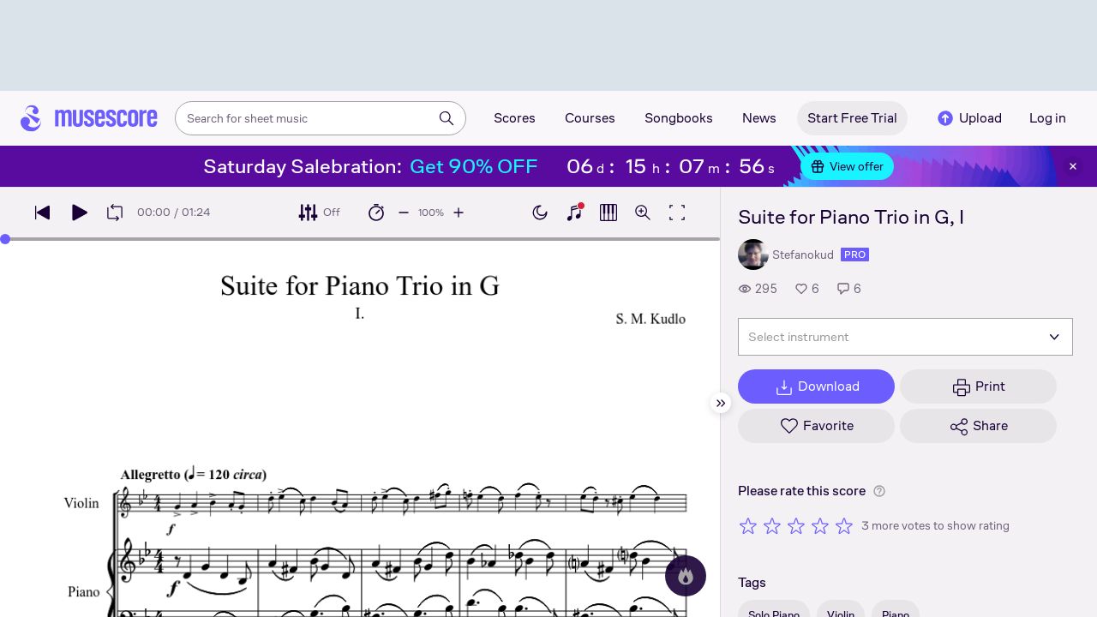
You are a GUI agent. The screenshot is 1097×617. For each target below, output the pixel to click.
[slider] (360, 239)
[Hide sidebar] (720, 402)
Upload (968, 118)
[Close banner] (1073, 166)
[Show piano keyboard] (574, 212)
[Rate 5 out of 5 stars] (844, 525)
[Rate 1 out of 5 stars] (748, 525)
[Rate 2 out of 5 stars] (772, 525)
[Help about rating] (879, 491)
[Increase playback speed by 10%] (458, 212)
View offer (847, 166)
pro (855, 255)
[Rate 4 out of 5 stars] (820, 525)
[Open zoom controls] (643, 212)
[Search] (446, 118)
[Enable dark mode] (540, 212)
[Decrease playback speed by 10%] (403, 212)
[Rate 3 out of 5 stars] (796, 525)
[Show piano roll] (608, 212)
